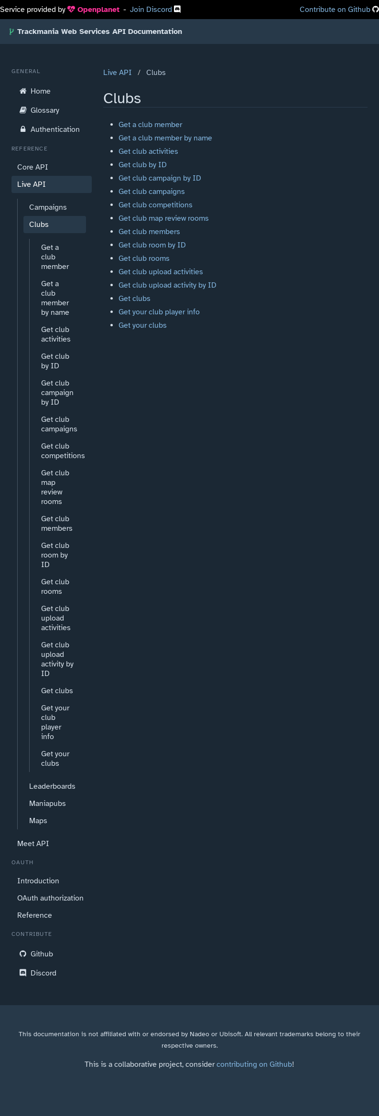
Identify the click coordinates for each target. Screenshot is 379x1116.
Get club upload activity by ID (57, 659)
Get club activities (56, 334)
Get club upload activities (56, 618)
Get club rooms (55, 586)
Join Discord (152, 9)
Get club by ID (55, 361)
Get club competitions (60, 451)
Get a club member (55, 257)
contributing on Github (254, 1064)
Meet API (33, 843)
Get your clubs (55, 758)
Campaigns (48, 207)
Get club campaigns (59, 424)
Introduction (38, 881)
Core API (32, 167)
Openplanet (93, 9)
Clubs (39, 224)
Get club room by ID (55, 555)
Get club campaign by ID (57, 392)
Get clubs (57, 691)
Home (34, 91)
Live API (31, 184)
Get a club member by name (55, 298)
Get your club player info (55, 722)
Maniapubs (47, 803)
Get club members (57, 523)
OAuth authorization (50, 898)
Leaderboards (52, 786)
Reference (34, 915)
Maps (38, 821)
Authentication (48, 129)
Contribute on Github (335, 9)
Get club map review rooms (55, 487)
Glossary (38, 110)
